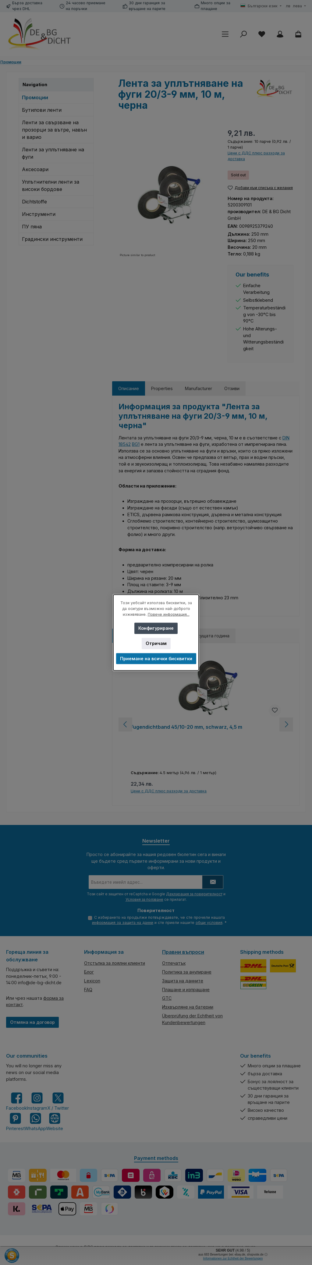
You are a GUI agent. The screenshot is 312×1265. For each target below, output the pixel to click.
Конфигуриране (156, 628)
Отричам (156, 643)
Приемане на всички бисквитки (156, 658)
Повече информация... (169, 614)
